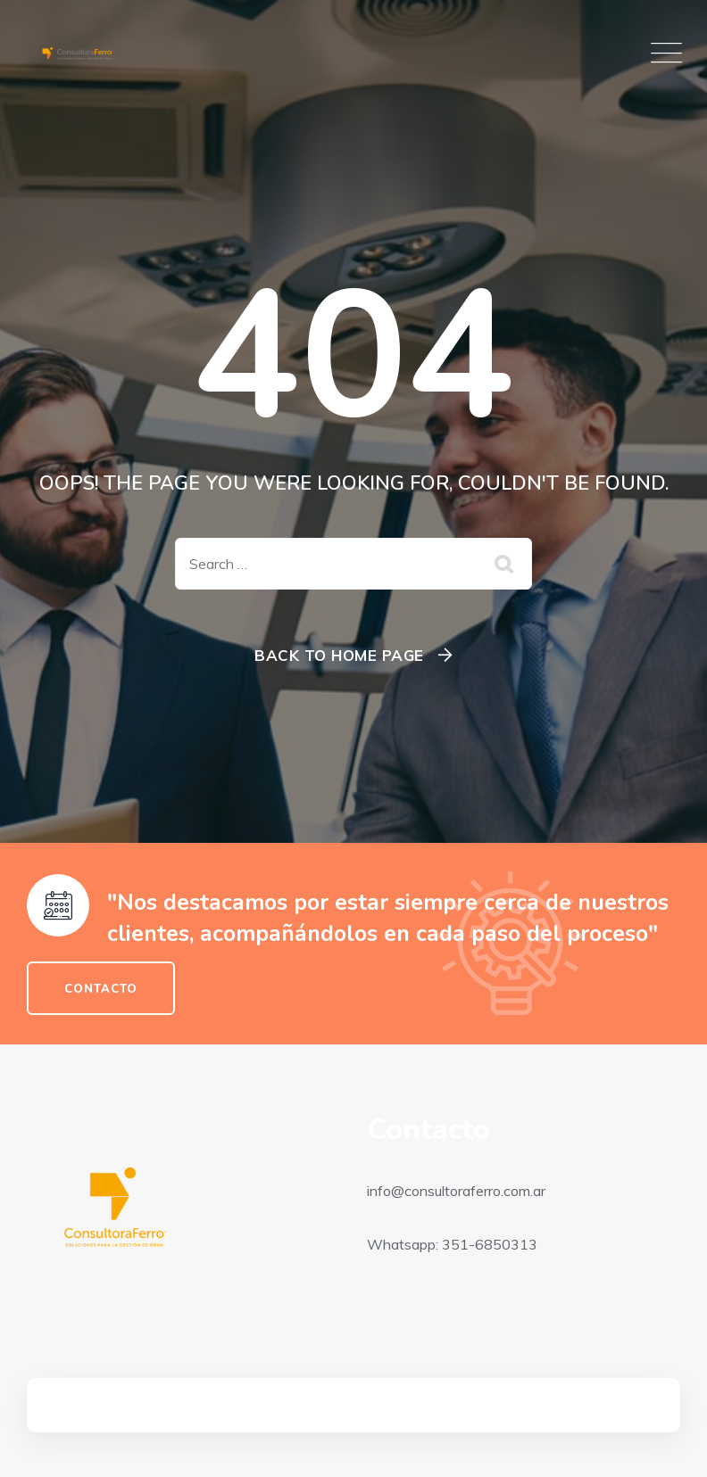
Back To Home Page (339, 655)
